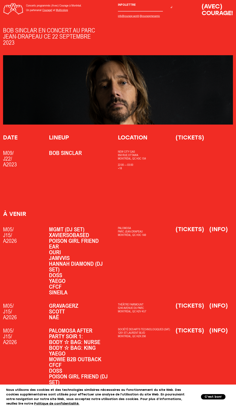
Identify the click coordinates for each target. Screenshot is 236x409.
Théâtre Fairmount (131, 304)
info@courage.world (128, 16)
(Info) (218, 229)
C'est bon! (213, 396)
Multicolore (62, 10)
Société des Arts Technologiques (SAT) (144, 329)
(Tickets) (190, 137)
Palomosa (124, 228)
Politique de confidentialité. (56, 403)
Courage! (47, 10)
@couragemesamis (150, 16)
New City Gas (126, 151)
